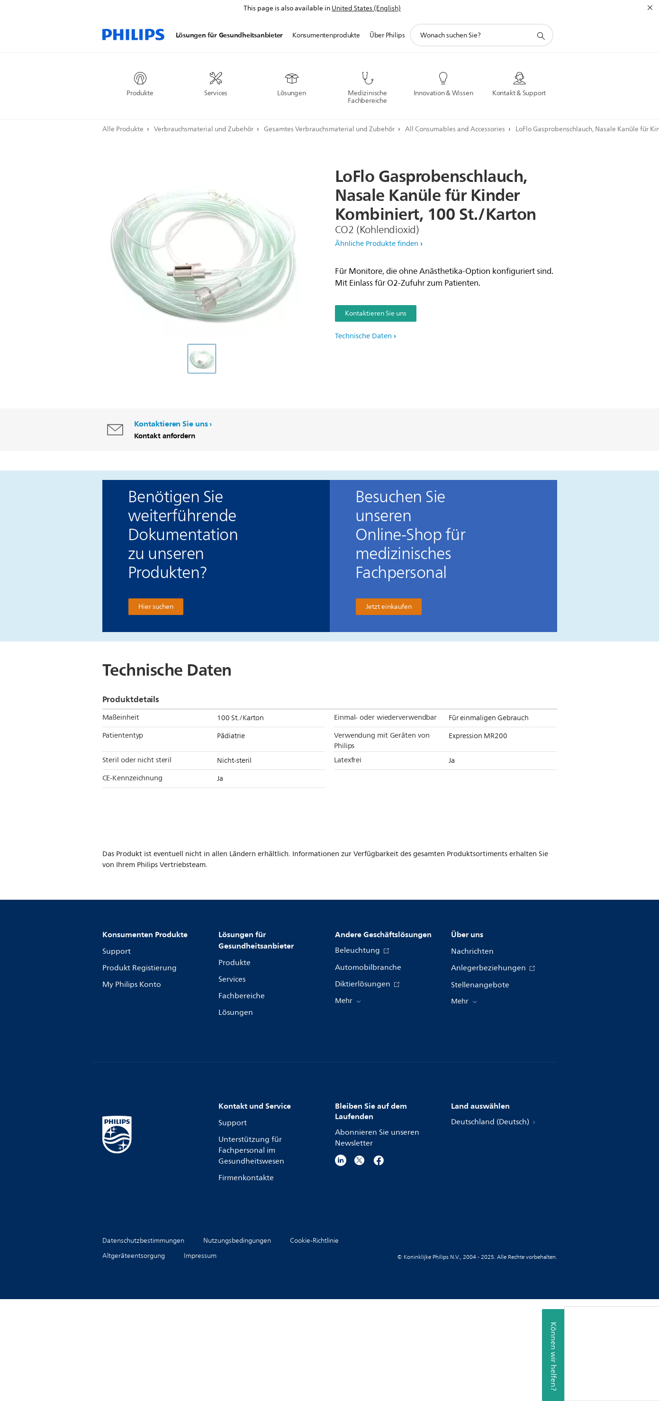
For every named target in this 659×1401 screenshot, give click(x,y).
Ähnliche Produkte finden (376, 244)
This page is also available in (287, 8)
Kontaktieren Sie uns (375, 313)
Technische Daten (363, 336)
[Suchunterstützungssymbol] (540, 35)
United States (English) (366, 8)
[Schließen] (650, 7)
